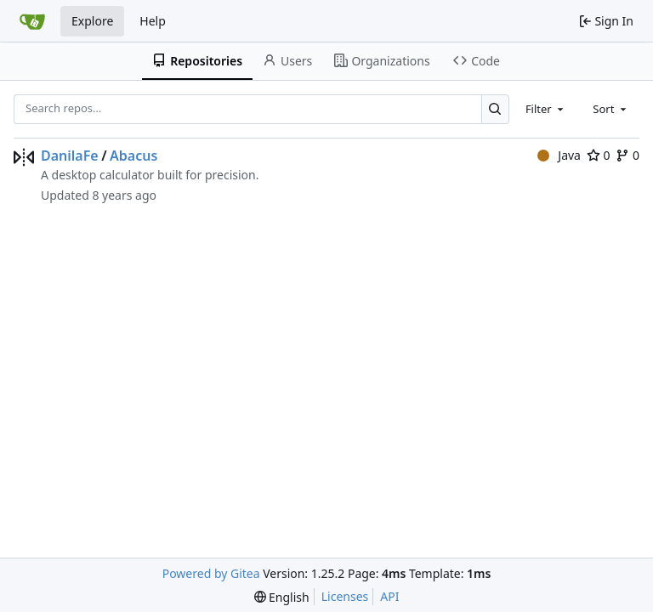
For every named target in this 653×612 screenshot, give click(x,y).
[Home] (32, 21)
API (389, 596)
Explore (92, 21)
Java (559, 155)
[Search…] (495, 109)
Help (152, 21)
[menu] (281, 597)
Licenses (345, 596)
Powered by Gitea (211, 573)
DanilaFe (70, 155)
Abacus (133, 155)
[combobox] (545, 109)
